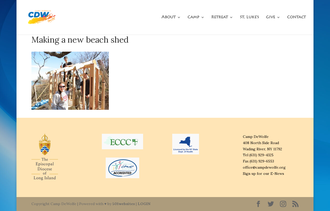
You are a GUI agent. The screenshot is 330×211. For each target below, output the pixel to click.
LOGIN (144, 203)
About (168, 17)
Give (270, 17)
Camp (193, 17)
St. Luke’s (249, 17)
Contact (296, 17)
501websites (123, 203)
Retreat (219, 17)
